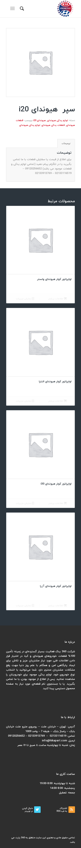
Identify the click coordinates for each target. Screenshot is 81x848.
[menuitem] (21, 8)
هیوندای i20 (39, 120)
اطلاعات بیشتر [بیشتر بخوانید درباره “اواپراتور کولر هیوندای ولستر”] (57, 299)
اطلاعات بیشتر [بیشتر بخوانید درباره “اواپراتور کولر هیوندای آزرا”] (57, 606)
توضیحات (66, 143)
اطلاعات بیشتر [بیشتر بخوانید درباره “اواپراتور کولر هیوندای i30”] (57, 503)
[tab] (66, 143)
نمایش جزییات (25, 299)
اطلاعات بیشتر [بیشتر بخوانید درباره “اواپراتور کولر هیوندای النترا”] (57, 401)
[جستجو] (21, 8)
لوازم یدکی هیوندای (57, 120)
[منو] (13, 8)
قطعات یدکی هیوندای (53, 125)
